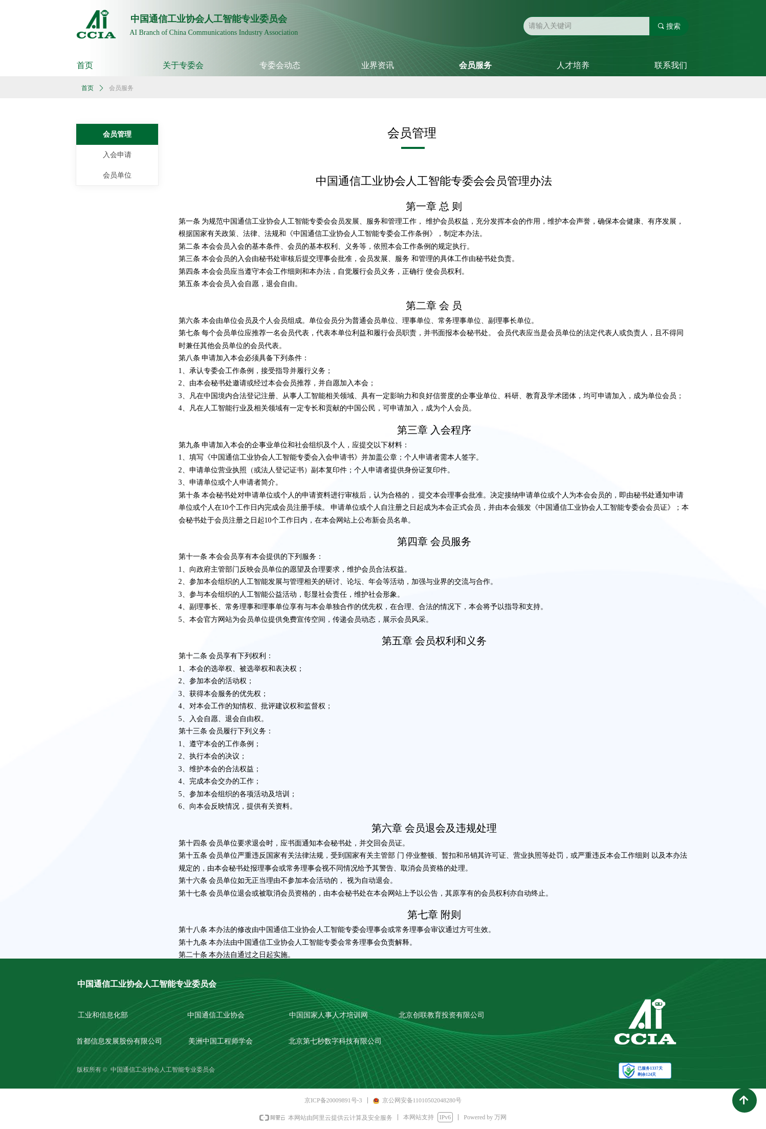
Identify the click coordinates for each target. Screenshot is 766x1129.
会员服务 (121, 88)
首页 (87, 88)
